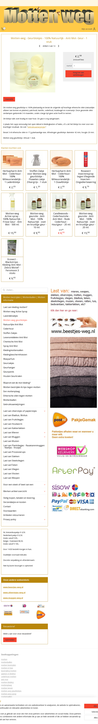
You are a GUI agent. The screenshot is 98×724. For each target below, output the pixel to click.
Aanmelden (10, 639)
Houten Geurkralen (12, 376)
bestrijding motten (8, 671)
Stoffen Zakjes (10, 333)
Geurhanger (9, 367)
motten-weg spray (8, 694)
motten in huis (7, 668)
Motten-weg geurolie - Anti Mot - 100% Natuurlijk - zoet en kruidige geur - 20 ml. (86, 220)
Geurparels (8, 371)
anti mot (4, 679)
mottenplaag (6, 685)
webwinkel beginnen (86, 715)
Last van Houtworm (12, 424)
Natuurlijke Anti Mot (13, 324)
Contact (24, 506)
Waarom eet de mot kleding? (17, 382)
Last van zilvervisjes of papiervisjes (24, 411)
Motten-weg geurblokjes (15, 320)
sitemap (55, 715)
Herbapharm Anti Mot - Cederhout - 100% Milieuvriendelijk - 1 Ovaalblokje (61, 177)
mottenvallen (6, 696)
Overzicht (9, 99)
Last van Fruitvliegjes (13, 419)
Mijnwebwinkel (53, 719)
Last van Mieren (24, 432)
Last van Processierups (14, 452)
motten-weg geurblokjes (11, 691)
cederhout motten (8, 676)
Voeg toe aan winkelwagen (78, 73)
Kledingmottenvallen (13, 350)
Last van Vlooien (11, 473)
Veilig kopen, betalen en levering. (19, 497)
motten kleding (7, 682)
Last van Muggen (24, 436)
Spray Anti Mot (10, 346)
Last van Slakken (11, 456)
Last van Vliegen (11, 469)
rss (60, 715)
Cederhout (8, 328)
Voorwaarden (9, 510)
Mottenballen (9, 400)
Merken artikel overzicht (24, 491)
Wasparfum (9, 359)
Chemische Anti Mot (12, 341)
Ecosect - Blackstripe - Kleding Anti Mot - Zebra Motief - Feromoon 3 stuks (12, 266)
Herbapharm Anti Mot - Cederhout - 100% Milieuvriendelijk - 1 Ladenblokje (12, 177)
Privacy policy (24, 519)
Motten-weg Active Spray (15, 311)
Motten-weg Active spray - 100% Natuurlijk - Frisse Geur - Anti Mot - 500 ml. (12, 219)
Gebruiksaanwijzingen (36, 127)
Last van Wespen (11, 477)
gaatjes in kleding (8, 673)
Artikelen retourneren (13, 515)
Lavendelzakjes (10, 315)
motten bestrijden (8, 665)
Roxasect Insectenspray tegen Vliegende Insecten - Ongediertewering (86, 177)
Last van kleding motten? (15, 307)
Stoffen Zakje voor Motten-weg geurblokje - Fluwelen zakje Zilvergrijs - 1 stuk (37, 177)
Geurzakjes (8, 363)
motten (4, 659)
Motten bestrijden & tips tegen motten (21, 387)
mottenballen (6, 662)
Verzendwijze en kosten (14, 502)
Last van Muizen (11, 441)
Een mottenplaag (11, 391)
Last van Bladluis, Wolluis (15, 415)
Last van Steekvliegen (13, 460)
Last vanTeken (10, 465)
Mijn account (89, 29)
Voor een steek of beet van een (24, 484)
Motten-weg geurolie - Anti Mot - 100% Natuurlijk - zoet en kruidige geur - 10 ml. (37, 220)
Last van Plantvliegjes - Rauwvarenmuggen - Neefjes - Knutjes (24, 446)
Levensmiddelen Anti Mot (15, 337)
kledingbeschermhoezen (11, 699)
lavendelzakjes (7, 702)
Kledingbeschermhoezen (15, 354)
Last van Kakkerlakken (14, 428)
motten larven (7, 688)
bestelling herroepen (70, 715)
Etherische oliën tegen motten (17, 395)
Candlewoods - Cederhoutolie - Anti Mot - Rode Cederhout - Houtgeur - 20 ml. (61, 219)
